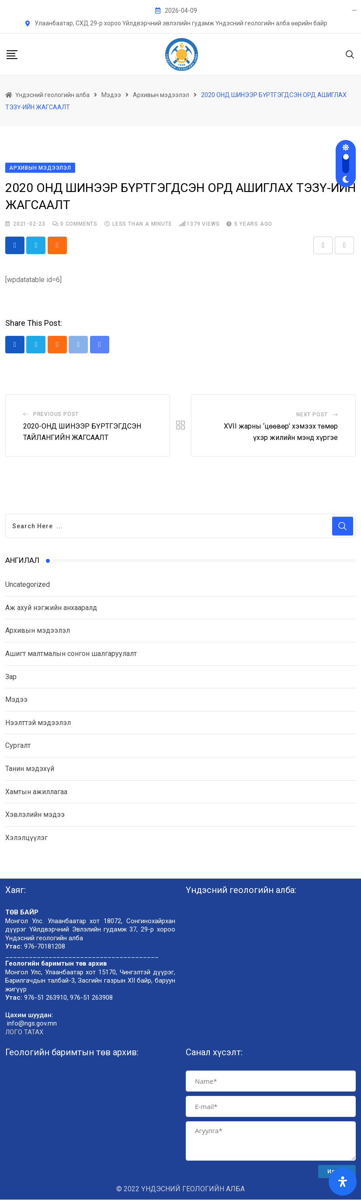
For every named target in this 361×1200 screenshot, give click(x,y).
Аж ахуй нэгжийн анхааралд (51, 608)
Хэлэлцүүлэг (26, 838)
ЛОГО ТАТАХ (24, 1032)
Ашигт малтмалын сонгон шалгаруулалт (71, 654)
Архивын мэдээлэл (37, 631)
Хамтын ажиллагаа (36, 792)
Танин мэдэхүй (29, 769)
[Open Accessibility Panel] (343, 1182)
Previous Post (56, 415)
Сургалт (18, 746)
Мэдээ (16, 700)
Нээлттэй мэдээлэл (38, 723)
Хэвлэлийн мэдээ (35, 815)
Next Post (312, 415)
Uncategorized (27, 585)
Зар (11, 677)
